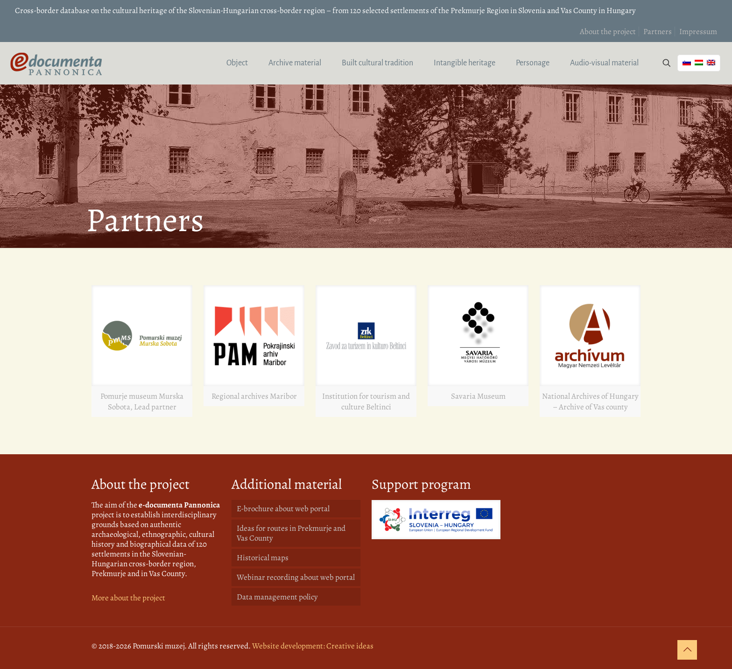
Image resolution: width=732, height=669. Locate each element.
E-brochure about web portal (283, 508)
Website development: (288, 646)
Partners (657, 31)
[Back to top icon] (687, 650)
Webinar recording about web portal (296, 577)
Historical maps (263, 557)
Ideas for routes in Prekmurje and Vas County (291, 533)
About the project (608, 31)
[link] (142, 351)
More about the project (128, 597)
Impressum (698, 31)
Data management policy (277, 597)
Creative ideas (349, 646)
